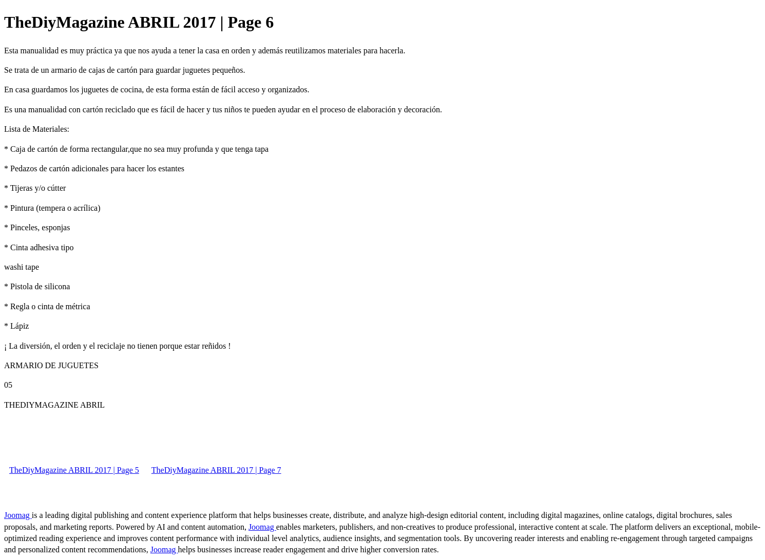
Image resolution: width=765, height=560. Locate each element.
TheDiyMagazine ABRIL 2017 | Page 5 (74, 470)
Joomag (18, 515)
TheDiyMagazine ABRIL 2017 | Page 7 (216, 470)
